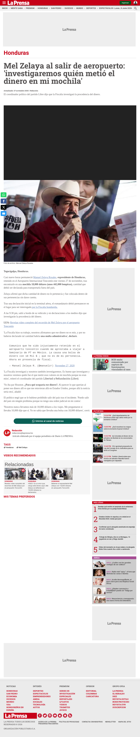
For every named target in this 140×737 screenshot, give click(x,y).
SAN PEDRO (12, 693)
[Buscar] (135, 8)
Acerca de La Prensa (47, 722)
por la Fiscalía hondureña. (44, 307)
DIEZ (115, 696)
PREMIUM (64, 686)
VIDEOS (63, 704)
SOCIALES (37, 702)
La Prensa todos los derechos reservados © (19, 723)
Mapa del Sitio (124, 722)
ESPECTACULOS (40, 693)
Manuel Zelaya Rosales (44, 277)
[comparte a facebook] (3, 201)
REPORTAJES (65, 699)
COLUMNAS (91, 693)
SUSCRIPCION (119, 707)
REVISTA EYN (119, 704)
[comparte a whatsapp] (3, 194)
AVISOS (63, 710)
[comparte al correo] (3, 213)
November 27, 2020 (65, 365)
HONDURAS (12, 691)
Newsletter (110, 722)
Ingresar (125, 3)
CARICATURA (92, 696)
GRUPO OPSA (119, 686)
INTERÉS (37, 686)
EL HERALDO (119, 693)
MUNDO (10, 702)
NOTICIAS (11, 686)
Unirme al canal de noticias (50, 421)
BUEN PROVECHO (121, 702)
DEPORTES (38, 691)
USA (8, 704)
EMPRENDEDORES (42, 696)
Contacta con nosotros (92, 722)
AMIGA (36, 699)
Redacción (34, 91)
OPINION (90, 686)
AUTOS (36, 707)
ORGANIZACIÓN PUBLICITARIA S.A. (19, 728)
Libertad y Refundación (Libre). (61, 378)
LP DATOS (64, 702)
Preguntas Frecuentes (48, 724)
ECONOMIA (11, 696)
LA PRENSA (118, 691)
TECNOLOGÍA (39, 704)
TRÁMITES (64, 707)
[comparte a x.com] (3, 207)
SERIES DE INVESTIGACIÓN (67, 692)
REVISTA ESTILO (121, 699)
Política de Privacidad (69, 722)
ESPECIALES (65, 696)
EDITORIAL (91, 691)
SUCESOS (10, 699)
